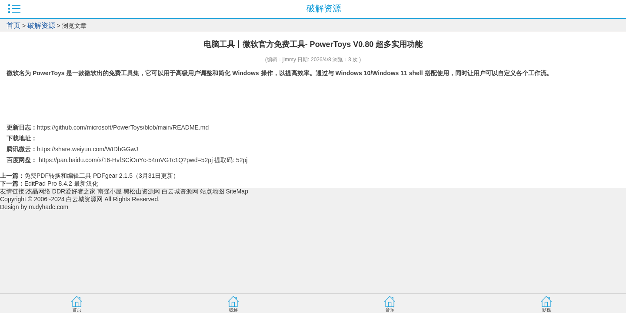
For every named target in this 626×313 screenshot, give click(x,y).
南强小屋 (109, 191)
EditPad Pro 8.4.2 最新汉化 (61, 183)
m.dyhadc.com (48, 206)
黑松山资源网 (141, 191)
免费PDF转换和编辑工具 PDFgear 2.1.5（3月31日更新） (101, 175)
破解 (233, 309)
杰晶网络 (38, 191)
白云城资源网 (180, 191)
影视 (546, 309)
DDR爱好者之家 (74, 191)
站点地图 (212, 191)
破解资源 (41, 25)
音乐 (390, 309)
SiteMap (237, 191)
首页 (13, 25)
